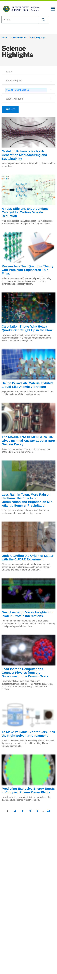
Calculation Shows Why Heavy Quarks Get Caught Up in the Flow (27, 328)
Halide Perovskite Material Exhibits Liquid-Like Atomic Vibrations (28, 384)
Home (4, 37)
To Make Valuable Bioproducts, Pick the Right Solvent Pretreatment (28, 733)
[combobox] (20, 19)
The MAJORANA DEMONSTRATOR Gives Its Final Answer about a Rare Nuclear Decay (28, 440)
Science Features (18, 37)
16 (48, 810)
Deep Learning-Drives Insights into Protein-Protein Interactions (27, 614)
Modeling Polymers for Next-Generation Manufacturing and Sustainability (24, 154)
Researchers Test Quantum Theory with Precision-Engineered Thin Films (27, 269)
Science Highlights (38, 37)
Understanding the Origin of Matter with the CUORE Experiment (27, 557)
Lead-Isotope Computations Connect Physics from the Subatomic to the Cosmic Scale (25, 672)
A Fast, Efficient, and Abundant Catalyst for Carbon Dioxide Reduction (25, 212)
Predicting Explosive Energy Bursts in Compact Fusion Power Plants (28, 790)
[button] (43, 19)
